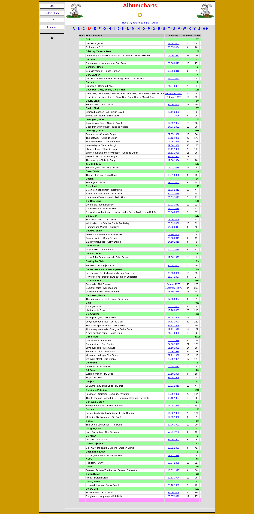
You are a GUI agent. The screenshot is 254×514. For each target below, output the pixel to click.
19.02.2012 (173, 204)
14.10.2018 (173, 241)
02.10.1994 (173, 398)
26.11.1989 (173, 152)
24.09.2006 (173, 492)
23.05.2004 (173, 47)
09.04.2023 (173, 212)
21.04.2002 (173, 333)
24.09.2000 (173, 104)
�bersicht (135, 22)
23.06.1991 (173, 424)
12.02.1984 (173, 123)
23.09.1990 (173, 394)
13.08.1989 (173, 405)
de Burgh (91, 130)
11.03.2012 (173, 190)
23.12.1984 (173, 477)
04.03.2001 (173, 306)
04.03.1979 (173, 340)
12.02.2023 (173, 448)
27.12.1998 (173, 325)
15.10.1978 (173, 291)
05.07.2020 (173, 496)
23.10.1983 (173, 485)
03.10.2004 (173, 234)
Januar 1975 (173, 284)
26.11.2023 (173, 112)
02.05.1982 (173, 134)
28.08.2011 (173, 238)
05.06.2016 (173, 71)
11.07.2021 (173, 78)
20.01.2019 (173, 385)
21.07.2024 (173, 86)
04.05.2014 (173, 227)
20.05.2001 (173, 265)
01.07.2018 (173, 167)
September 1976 (173, 288)
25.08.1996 (173, 317)
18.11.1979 (173, 455)
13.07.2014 (173, 208)
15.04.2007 (173, 276)
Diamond (91, 280)
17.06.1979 (173, 257)
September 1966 (173, 93)
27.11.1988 (173, 355)
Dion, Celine (92, 314)
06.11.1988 (173, 149)
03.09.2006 (173, 219)
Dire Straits (92, 336)
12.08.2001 (173, 43)
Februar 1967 (174, 97)
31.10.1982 (173, 347)
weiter (155, 22)
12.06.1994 (173, 160)
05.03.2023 (173, 197)
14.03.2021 (173, 126)
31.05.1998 (173, 377)
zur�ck (146, 22)
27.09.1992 (173, 439)
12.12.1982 (173, 138)
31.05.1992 (173, 156)
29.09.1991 (173, 359)
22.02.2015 (173, 193)
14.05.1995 (173, 413)
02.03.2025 (173, 115)
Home (125, 22)
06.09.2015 (173, 366)
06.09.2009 (173, 223)
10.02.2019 (173, 249)
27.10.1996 (173, 373)
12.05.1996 (173, 417)
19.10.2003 (173, 310)
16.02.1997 (173, 470)
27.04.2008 (173, 463)
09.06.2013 (173, 63)
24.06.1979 (173, 344)
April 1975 (173, 432)
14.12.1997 (173, 321)
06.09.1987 (173, 55)
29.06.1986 (173, 145)
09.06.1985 (173, 351)
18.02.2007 (173, 182)
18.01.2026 (173, 175)
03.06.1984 (173, 141)
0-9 (205, 28)
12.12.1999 (173, 329)
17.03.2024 (173, 299)
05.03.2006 (173, 273)
